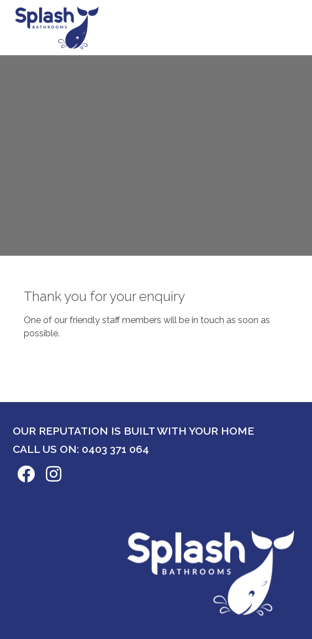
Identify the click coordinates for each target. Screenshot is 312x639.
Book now (262, 25)
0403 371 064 (115, 449)
